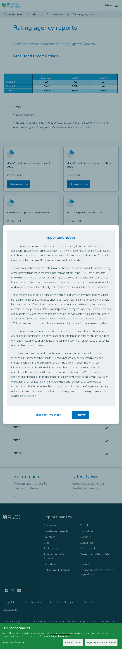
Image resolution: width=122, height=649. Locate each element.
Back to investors (48, 415)
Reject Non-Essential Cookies (101, 643)
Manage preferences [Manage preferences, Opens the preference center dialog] (13, 643)
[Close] (117, 628)
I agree (81, 415)
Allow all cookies (73, 643)
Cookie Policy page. (60, 636)
